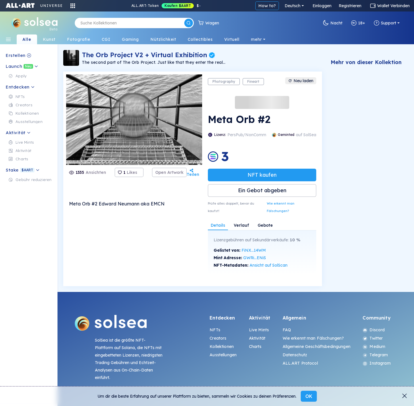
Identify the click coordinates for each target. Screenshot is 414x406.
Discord (374, 329)
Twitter (373, 338)
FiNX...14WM (253, 250)
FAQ (287, 329)
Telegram (375, 354)
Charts (255, 346)
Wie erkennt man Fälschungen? (280, 207)
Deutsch (292, 5)
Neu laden (300, 80)
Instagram (376, 363)
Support (385, 23)
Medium (374, 346)
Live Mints (259, 329)
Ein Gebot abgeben (262, 190)
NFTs (215, 329)
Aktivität (257, 338)
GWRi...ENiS (254, 257)
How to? (267, 5)
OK (308, 396)
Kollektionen (222, 346)
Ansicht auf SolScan (269, 265)
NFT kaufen (262, 175)
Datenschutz (295, 354)
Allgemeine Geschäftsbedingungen (316, 346)
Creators (218, 338)
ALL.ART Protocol (300, 363)
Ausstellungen (223, 354)
